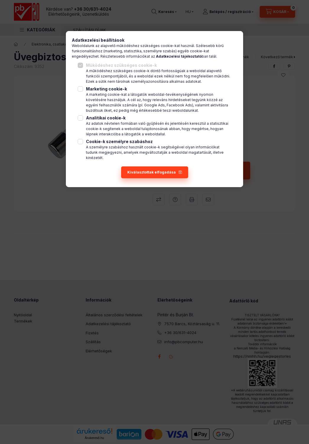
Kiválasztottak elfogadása (151, 172)
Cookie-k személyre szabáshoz (119, 141)
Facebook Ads (179, 105)
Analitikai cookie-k (106, 117)
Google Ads (154, 105)
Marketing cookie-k (106, 88)
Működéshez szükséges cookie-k (121, 65)
